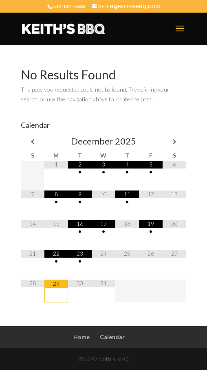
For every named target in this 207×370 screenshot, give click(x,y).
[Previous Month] (32, 141)
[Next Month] (174, 141)
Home (81, 336)
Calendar (112, 336)
